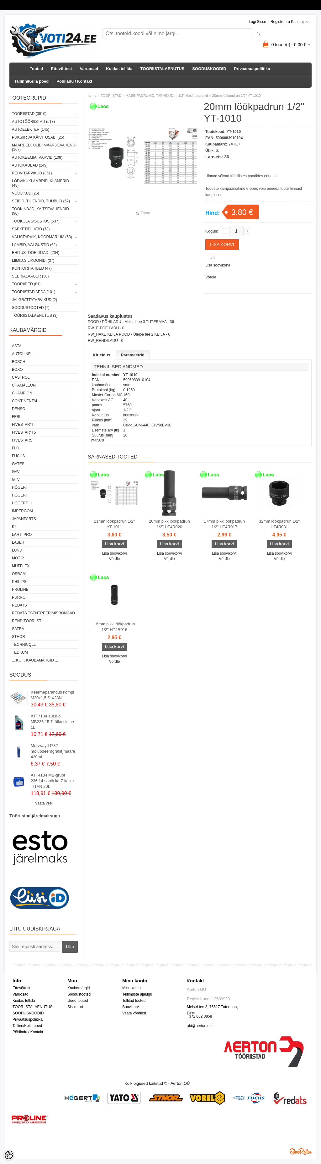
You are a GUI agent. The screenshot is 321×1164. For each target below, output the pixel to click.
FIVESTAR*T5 (24, 432)
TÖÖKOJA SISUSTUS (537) (35, 221)
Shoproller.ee (301, 1151)
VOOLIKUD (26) (25, 193)
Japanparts (24, 519)
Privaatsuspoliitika (252, 68)
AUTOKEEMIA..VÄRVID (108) (37, 157)
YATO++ (235, 144)
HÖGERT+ (21, 495)
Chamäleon (24, 385)
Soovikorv (130, 1007)
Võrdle (210, 277)
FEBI (16, 417)
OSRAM (19, 574)
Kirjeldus (101, 355)
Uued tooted (77, 1000)
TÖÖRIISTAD (111, 95)
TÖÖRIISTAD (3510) (29, 114)
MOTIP (18, 558)
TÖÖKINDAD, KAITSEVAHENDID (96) (40, 211)
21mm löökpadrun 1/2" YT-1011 (114, 524)
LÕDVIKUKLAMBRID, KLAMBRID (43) (40, 183)
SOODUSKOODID (209, 68)
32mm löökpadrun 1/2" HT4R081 (279, 524)
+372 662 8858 (199, 1016)
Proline (20, 589)
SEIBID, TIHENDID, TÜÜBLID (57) (41, 201)
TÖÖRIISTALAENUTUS (162, 68)
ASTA (16, 346)
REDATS (19, 605)
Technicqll (24, 644)
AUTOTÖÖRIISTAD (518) (33, 121)
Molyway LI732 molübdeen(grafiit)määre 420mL (53, 751)
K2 (14, 526)
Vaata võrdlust (134, 1013)
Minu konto (131, 988)
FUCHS (18, 456)
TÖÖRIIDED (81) (26, 284)
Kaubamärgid (78, 988)
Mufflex (20, 566)
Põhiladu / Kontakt (74, 81)
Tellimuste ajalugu (137, 994)
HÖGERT (20, 487)
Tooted (36, 68)
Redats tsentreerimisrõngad (43, 613)
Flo (15, 448)
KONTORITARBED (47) (32, 268)
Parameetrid (133, 355)
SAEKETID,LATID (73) (31, 229)
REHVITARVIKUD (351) (32, 173)
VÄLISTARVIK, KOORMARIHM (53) (42, 237)
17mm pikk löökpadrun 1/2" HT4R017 (224, 524)
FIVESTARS (22, 440)
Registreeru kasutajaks (290, 21)
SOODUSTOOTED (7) (31, 307)
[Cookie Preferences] (8, 1155)
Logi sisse (257, 21)
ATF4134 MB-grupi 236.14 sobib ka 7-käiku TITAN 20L (52, 781)
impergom (22, 511)
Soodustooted (79, 994)
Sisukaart (75, 1007)
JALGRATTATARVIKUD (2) (34, 300)
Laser (18, 542)
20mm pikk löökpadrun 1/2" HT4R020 (169, 524)
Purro (18, 597)
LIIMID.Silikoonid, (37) (33, 260)
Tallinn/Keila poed (31, 81)
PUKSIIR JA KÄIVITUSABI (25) (38, 137)
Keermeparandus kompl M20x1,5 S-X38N (52, 695)
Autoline (21, 354)
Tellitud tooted (133, 1000)
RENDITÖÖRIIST (26, 621)
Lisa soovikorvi (217, 265)
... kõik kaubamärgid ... (35, 660)
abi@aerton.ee (199, 1026)
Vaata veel (44, 803)
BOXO (17, 369)
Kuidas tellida (119, 68)
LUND (17, 550)
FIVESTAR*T (23, 424)
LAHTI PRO (22, 534)
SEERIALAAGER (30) (30, 276)
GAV (15, 471)
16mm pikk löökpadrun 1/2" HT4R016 (114, 627)
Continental (25, 401)
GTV (16, 479)
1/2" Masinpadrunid (193, 95)
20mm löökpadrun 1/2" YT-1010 (236, 95)
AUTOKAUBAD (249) (30, 165)
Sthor (18, 636)
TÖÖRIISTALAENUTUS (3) (35, 315)
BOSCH (18, 362)
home (92, 95)
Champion (22, 393)
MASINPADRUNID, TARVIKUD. (150, 95)
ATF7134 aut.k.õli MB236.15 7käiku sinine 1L (52, 722)
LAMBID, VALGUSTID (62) (34, 245)
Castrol (21, 377)
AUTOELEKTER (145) (30, 129)
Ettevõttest (61, 68)
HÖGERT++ (22, 503)
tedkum (20, 652)
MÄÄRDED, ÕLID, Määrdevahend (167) (43, 147)
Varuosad (89, 68)
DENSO (18, 409)
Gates (18, 464)
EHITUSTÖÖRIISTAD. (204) (35, 252)
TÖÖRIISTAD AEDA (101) (33, 292)
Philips (19, 581)
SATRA (18, 629)
